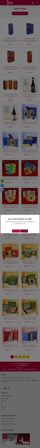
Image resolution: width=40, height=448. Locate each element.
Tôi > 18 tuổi (16, 231)
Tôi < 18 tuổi (24, 231)
